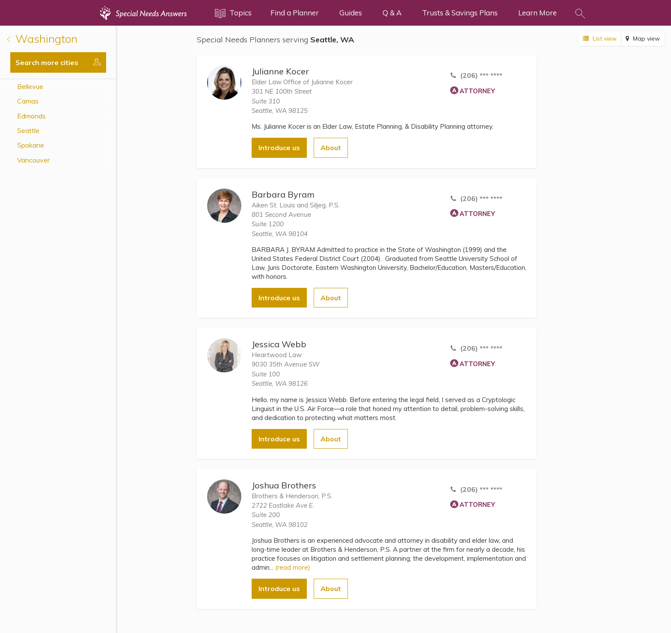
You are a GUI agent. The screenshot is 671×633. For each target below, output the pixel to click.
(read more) (292, 567)
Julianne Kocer (280, 71)
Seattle (28, 130)
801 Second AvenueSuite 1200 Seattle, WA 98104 (281, 224)
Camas (28, 101)
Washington (42, 39)
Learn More (537, 12)
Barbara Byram (283, 194)
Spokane (30, 145)
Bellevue (30, 86)
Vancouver (33, 160)
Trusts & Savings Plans (460, 12)
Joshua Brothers (284, 485)
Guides (350, 12)
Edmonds (31, 116)
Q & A (392, 12)
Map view (643, 38)
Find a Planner (294, 12)
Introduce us (279, 147)
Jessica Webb (279, 344)
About (331, 147)
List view (600, 38)
